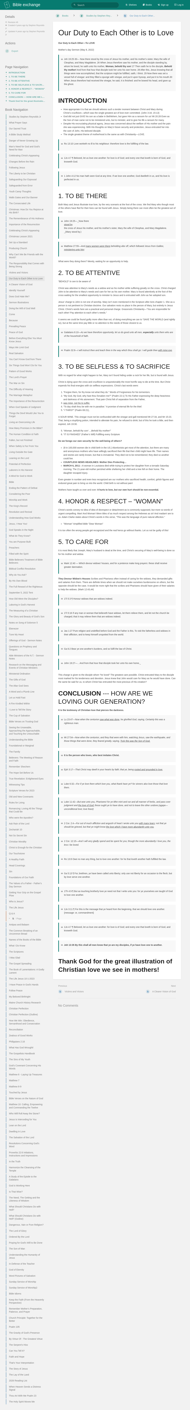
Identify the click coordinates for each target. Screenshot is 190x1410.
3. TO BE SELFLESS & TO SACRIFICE (27, 85)
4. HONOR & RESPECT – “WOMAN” (27, 89)
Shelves (131, 5)
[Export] (25, 51)
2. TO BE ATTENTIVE (19, 81)
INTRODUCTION (17, 72)
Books (147, 5)
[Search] (75, 5)
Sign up (163, 5)
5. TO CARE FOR (17, 93)
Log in (179, 5)
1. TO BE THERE (17, 76)
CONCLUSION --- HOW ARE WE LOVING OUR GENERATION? (27, 97)
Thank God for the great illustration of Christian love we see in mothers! (27, 101)
